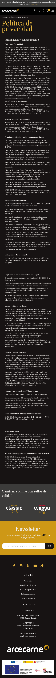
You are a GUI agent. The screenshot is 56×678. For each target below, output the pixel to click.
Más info (34, 5)
